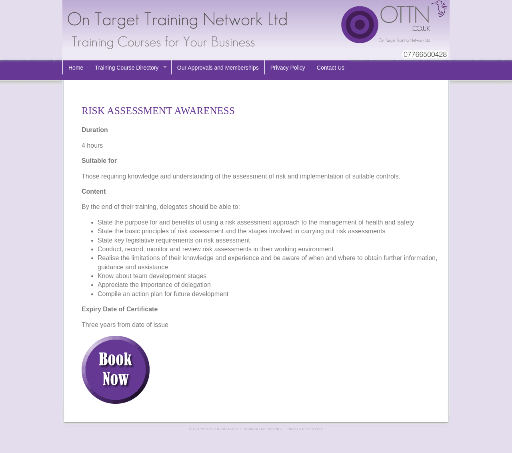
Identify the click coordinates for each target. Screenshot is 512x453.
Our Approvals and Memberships (218, 67)
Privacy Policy (287, 67)
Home (75, 67)
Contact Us (330, 67)
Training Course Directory (128, 67)
